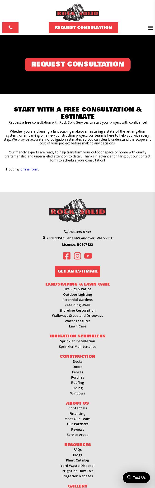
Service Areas (77, 434)
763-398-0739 (77, 231)
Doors (77, 366)
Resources (77, 445)
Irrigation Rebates (77, 476)
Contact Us (77, 408)
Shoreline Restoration (77, 310)
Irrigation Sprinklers (77, 336)
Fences (77, 372)
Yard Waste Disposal (77, 465)
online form (29, 169)
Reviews (77, 429)
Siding (77, 388)
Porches (77, 377)
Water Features (77, 321)
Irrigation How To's (78, 471)
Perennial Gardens (77, 299)
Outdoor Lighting (77, 294)
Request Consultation (83, 28)
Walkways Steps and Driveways (77, 315)
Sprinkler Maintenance (77, 346)
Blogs (77, 455)
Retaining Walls (77, 305)
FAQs (78, 449)
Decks (77, 361)
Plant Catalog (77, 460)
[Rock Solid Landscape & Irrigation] (77, 11)
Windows (77, 393)
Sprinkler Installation (77, 341)
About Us (77, 403)
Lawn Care (77, 326)
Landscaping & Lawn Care (77, 284)
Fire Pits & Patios (77, 289)
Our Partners (77, 424)
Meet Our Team (77, 418)
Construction (77, 356)
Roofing (77, 382)
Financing (77, 413)
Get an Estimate (77, 271)
